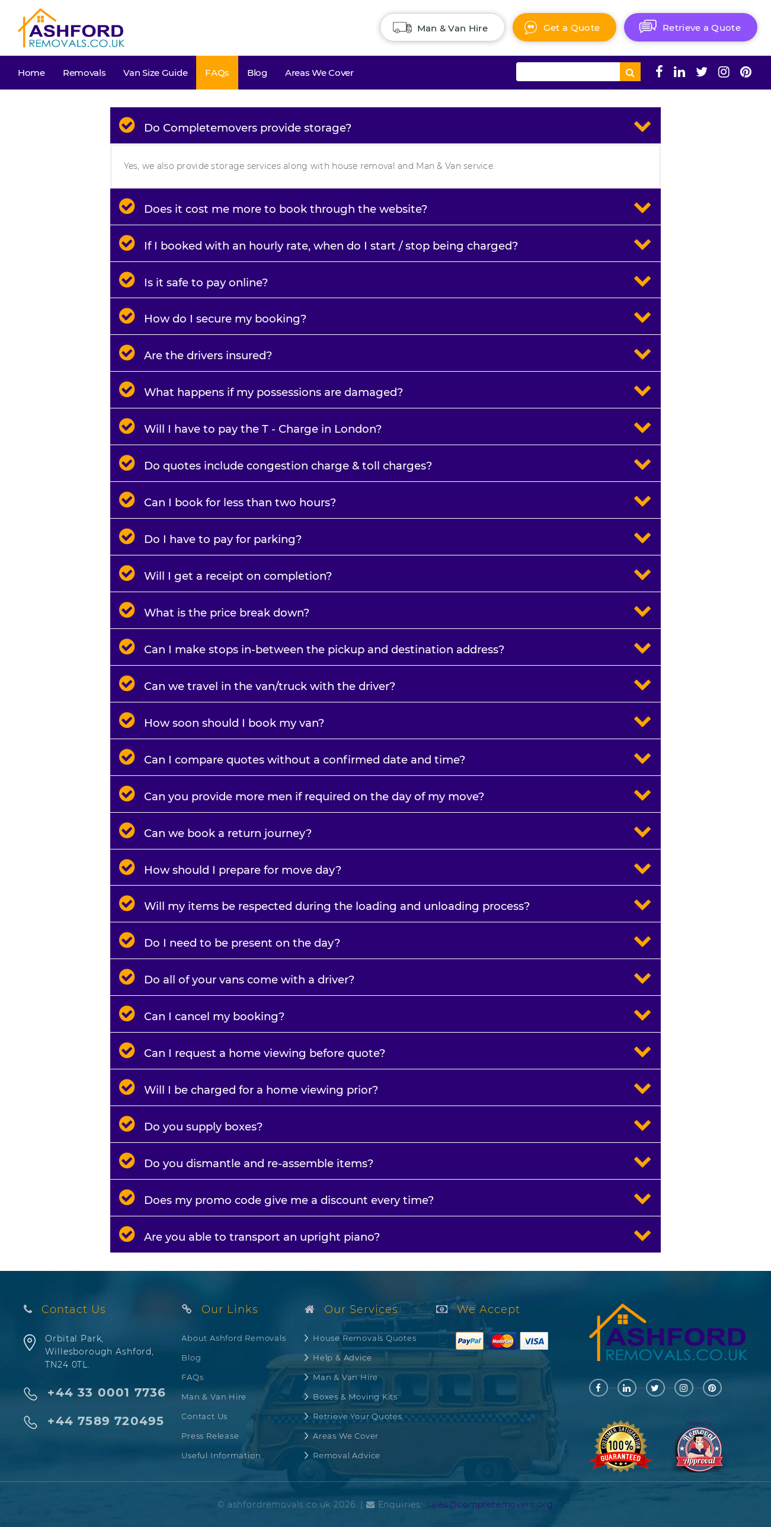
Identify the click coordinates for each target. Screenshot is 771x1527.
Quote (571, 27)
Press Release (210, 1435)
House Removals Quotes (364, 1338)
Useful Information (221, 1455)
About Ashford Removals (233, 1338)
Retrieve (702, 27)
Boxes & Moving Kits (355, 1396)
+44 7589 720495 (105, 1421)
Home (31, 72)
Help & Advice (342, 1357)
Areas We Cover (319, 72)
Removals (84, 72)
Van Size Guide (155, 72)
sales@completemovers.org (490, 1504)
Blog (257, 72)
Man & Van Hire (214, 1396)
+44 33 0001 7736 (106, 1393)
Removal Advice (346, 1455)
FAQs (217, 72)
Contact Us (204, 1416)
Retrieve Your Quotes (357, 1416)
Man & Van (452, 28)
